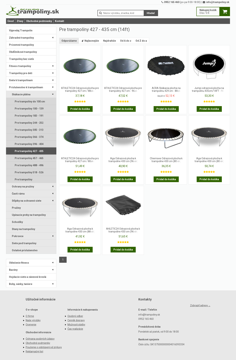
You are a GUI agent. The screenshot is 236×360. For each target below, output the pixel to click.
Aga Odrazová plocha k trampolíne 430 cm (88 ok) (80, 230)
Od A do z (125, 40)
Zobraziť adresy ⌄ (200, 305)
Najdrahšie (109, 40)
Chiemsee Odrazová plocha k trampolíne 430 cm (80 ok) (166, 160)
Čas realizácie (75, 328)
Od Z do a (141, 40)
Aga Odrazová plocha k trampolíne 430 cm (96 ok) (123, 160)
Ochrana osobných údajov (40, 338)
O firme (30, 316)
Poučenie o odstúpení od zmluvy (44, 347)
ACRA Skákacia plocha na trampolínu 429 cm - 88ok (166, 89)
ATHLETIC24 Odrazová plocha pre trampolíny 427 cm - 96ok (123, 89)
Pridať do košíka (80, 109)
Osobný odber (75, 316)
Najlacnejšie (90, 40)
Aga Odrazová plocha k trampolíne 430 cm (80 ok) (209, 160)
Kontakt (59, 21)
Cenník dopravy (76, 320)
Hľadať (151, 13)
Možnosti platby (76, 324)
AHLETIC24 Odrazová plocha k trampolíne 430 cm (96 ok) (123, 230)
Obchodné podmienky (39, 21)
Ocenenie (31, 324)
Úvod (10, 21)
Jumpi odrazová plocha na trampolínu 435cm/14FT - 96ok (209, 89)
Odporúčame (69, 40)
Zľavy (20, 21)
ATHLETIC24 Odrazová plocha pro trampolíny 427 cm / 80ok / (80, 160)
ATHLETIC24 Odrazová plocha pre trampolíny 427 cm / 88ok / (80, 89)
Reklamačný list (34, 351)
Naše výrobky (33, 320)
